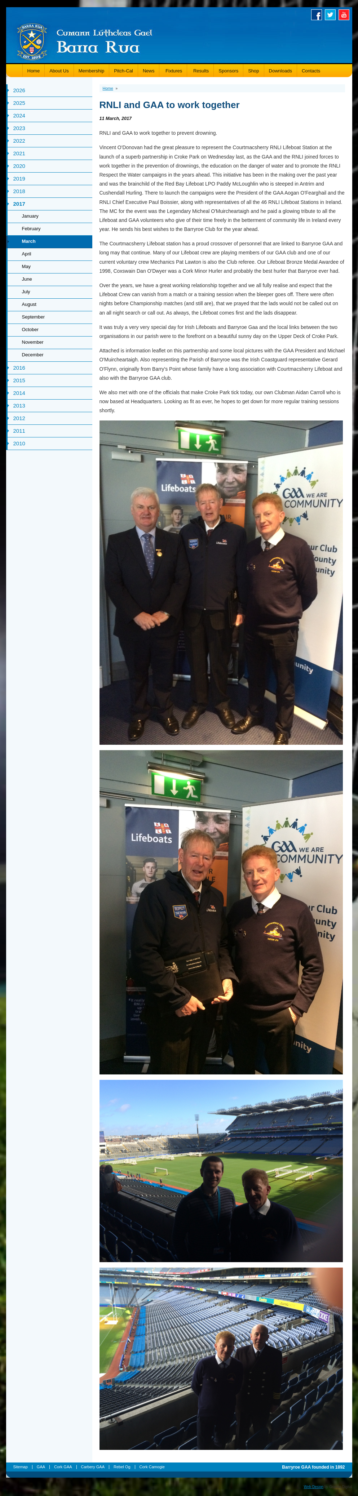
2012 (19, 418)
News (149, 71)
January (30, 216)
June (27, 279)
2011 (19, 431)
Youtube (345, 14)
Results (200, 71)
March (29, 241)
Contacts (311, 71)
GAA (41, 1467)
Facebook (318, 14)
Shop (253, 71)
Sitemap (20, 1467)
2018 (19, 191)
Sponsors (228, 71)
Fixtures (173, 71)
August (29, 304)
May (26, 266)
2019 (19, 178)
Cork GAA (63, 1467)
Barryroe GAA (84, 41)
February (31, 228)
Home (33, 71)
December (33, 354)
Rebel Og (122, 1467)
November (33, 342)
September (33, 317)
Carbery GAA (93, 1467)
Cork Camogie (152, 1467)
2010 (19, 443)
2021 (19, 153)
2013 (19, 405)
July (26, 291)
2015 (19, 380)
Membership (92, 71)
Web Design (313, 1487)
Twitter (332, 14)
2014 (19, 393)
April (26, 254)
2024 (19, 115)
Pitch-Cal (123, 71)
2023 (19, 128)
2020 (19, 166)
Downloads (280, 71)
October (30, 329)
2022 (19, 141)
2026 (19, 90)
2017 (19, 204)
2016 (19, 368)
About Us (58, 71)
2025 (19, 103)
